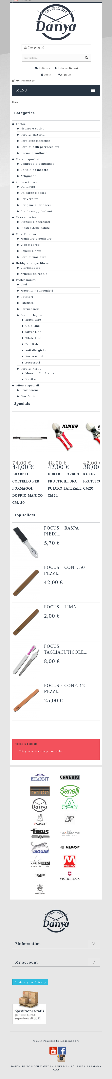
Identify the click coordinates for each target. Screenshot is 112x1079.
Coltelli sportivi (27, 159)
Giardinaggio (30, 267)
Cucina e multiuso (34, 153)
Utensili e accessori (35, 222)
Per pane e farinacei (36, 205)
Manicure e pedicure (36, 238)
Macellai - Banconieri (37, 290)
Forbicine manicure (35, 141)
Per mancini (34, 356)
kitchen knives (27, 182)
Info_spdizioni (68, 67)
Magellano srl (69, 1040)
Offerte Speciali (27, 385)
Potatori (27, 296)
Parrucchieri (30, 309)
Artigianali (28, 176)
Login (47, 74)
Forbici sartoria (33, 134)
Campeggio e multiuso (37, 163)
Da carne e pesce (34, 192)
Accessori (32, 362)
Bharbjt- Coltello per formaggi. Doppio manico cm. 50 (27, 488)
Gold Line (32, 326)
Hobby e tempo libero (32, 263)
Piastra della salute (35, 228)
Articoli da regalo (34, 274)
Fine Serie (28, 396)
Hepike (30, 379)
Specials (22, 403)
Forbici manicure (34, 257)
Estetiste (27, 303)
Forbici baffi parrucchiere (40, 147)
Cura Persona (26, 234)
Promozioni (29, 390)
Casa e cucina (26, 217)
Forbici (21, 124)
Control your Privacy (30, 982)
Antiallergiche (36, 350)
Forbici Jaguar (32, 315)
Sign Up (66, 74)
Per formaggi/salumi (36, 211)
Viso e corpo (30, 244)
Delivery (44, 67)
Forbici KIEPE (31, 368)
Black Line (33, 319)
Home (15, 102)
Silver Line (33, 332)
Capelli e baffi (31, 251)
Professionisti (26, 280)
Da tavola (28, 186)
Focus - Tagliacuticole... (65, 649)
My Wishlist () (26, 80)
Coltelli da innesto (34, 170)
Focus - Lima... (62, 607)
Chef (24, 284)
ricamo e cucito (33, 128)
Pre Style (32, 344)
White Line (33, 338)
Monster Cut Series (39, 373)
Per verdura (30, 199)
